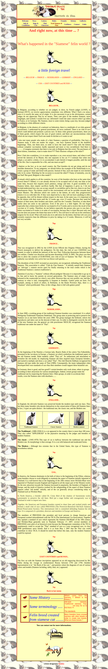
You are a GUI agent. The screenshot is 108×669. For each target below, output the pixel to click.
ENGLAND (77, 77)
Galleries (83, 21)
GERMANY (66, 77)
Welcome (25, 21)
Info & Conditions (26, 24)
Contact (77, 24)
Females (64, 21)
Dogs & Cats (35, 24)
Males (54, 21)
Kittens (73, 21)
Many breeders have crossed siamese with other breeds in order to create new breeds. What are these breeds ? (76, 617)
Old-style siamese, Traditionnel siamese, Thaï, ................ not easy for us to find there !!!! (76, 604)
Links (84, 24)
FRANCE (40, 77)
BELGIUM (30, 77)
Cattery (44, 21)
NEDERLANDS (53, 77)
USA (40, 83)
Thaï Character (45, 24)
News (34, 21)
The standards (70, 611)
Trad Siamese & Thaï (56, 24)
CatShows (67, 24)
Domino (61, 664)
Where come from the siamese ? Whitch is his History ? (76, 597)
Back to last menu (54, 591)
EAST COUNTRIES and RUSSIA (57, 83)
